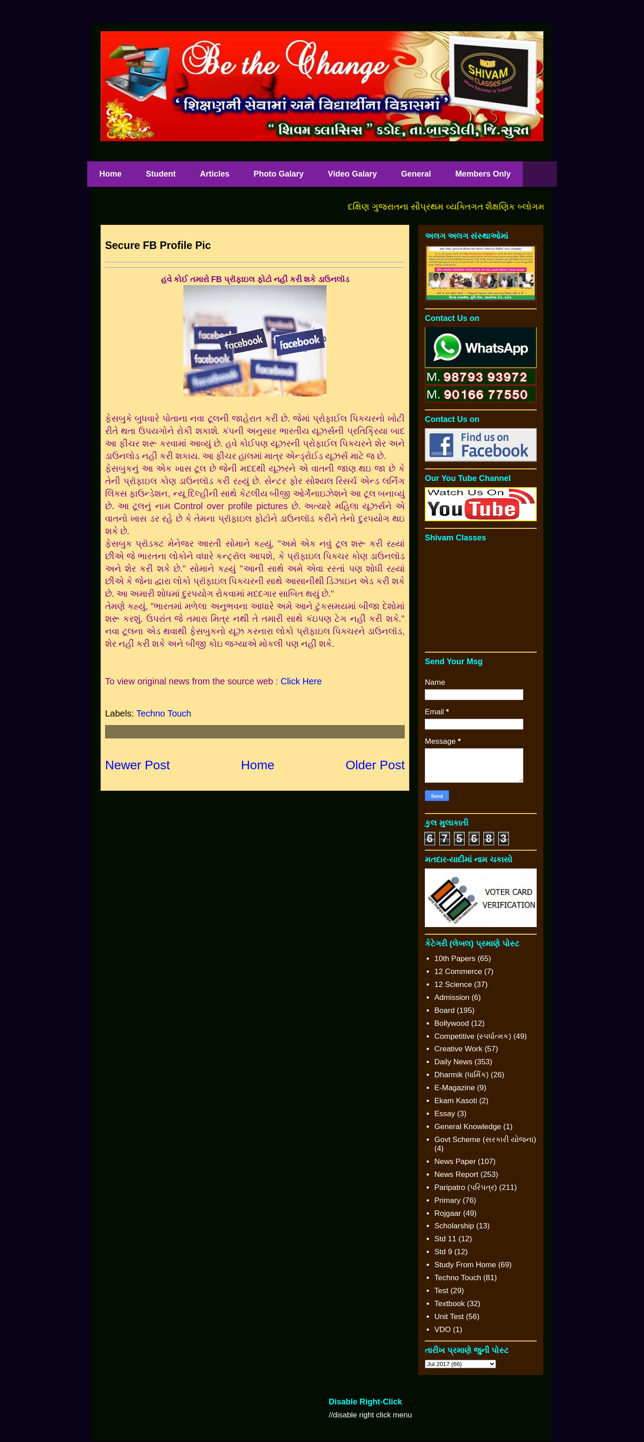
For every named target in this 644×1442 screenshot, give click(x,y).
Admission (451, 997)
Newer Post (137, 765)
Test (441, 1290)
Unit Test (449, 1316)
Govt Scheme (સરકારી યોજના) (485, 1139)
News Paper (455, 1161)
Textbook (449, 1303)
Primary (447, 1200)
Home (110, 173)
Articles (214, 173)
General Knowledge (467, 1126)
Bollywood (451, 1023)
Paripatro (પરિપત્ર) (465, 1187)
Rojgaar (447, 1213)
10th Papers (454, 958)
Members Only (483, 173)
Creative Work (458, 1049)
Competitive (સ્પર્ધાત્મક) (472, 1036)
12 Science (453, 984)
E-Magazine (454, 1088)
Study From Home (465, 1265)
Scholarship (454, 1226)
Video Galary (352, 173)
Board (444, 1010)
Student (161, 173)
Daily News (453, 1062)
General (416, 173)
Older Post (375, 765)
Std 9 (443, 1252)
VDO (442, 1329)
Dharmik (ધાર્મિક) (461, 1075)
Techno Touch (163, 713)
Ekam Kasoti (455, 1100)
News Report (456, 1174)
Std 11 (445, 1239)
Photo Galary (279, 173)
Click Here (301, 681)
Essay (444, 1113)
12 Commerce (458, 971)
